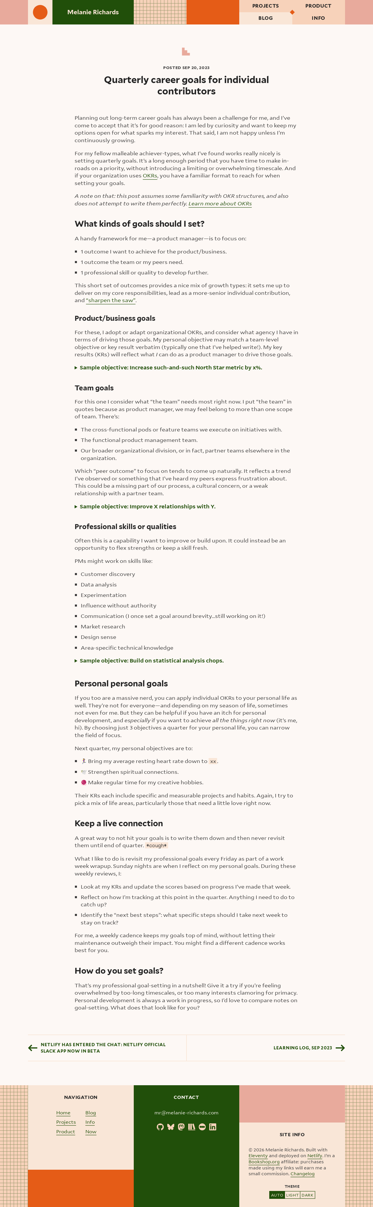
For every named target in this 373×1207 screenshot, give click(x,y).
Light (292, 1195)
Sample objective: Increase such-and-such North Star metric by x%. (171, 367)
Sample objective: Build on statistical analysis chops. (152, 660)
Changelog (303, 1174)
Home (63, 1112)
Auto (277, 1195)
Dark (307, 1195)
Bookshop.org (264, 1162)
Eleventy (258, 1156)
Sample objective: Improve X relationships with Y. (148, 506)
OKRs (150, 175)
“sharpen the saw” (110, 300)
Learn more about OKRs (220, 203)
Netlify (314, 1156)
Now (90, 1131)
